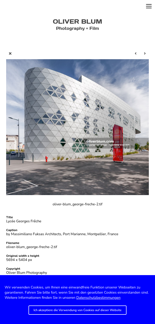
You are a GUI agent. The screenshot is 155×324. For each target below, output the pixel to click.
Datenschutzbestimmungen (98, 297)
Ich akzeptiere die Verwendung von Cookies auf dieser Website (78, 310)
